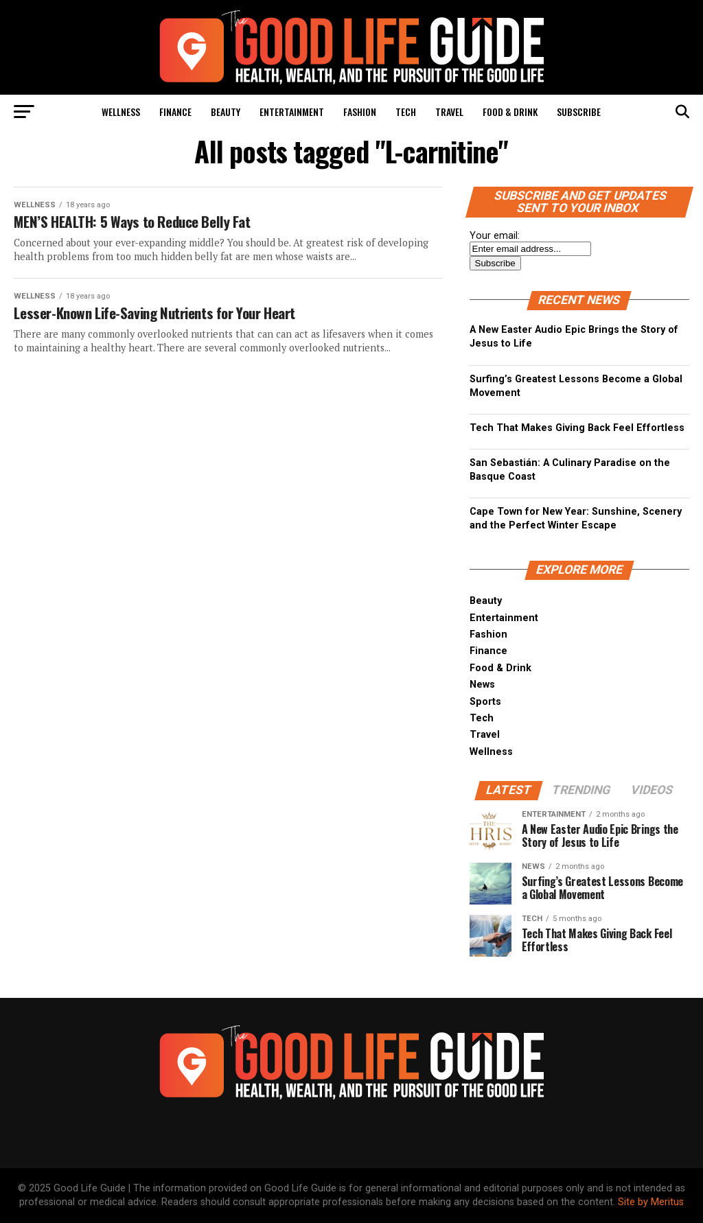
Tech (405, 111)
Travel (449, 111)
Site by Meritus (651, 1202)
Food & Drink (510, 111)
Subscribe (579, 111)
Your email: (495, 236)
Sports (485, 702)
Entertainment (292, 111)
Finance (175, 111)
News (482, 684)
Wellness (121, 111)
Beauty (225, 111)
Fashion (359, 111)
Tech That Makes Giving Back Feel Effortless (577, 428)
